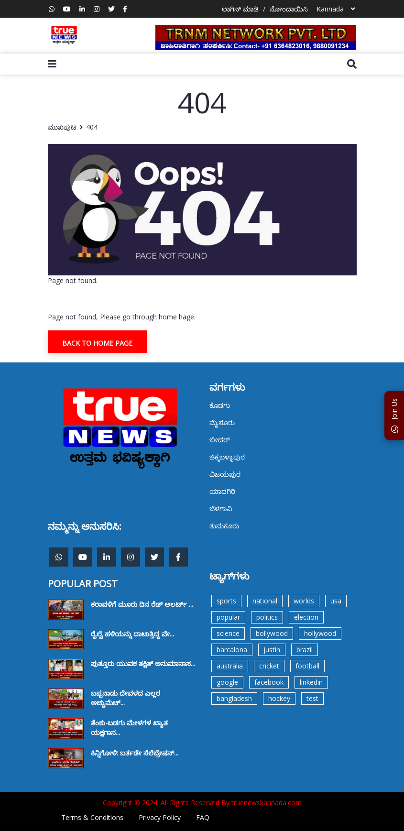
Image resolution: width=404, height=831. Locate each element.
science (228, 633)
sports (226, 600)
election (306, 617)
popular (228, 617)
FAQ (202, 817)
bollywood (272, 633)
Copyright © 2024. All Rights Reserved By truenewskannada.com (202, 802)
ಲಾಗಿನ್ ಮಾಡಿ (240, 8)
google (227, 682)
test (312, 698)
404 (92, 126)
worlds (304, 600)
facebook (269, 682)
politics (267, 617)
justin (271, 649)
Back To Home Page (97, 343)
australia (230, 665)
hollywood (320, 633)
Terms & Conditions (92, 817)
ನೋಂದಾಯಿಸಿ (289, 8)
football (307, 665)
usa (335, 600)
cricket (269, 665)
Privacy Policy (160, 817)
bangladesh (234, 698)
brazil (304, 649)
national (264, 600)
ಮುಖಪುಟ (62, 126)
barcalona (232, 649)
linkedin (311, 682)
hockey (279, 698)
